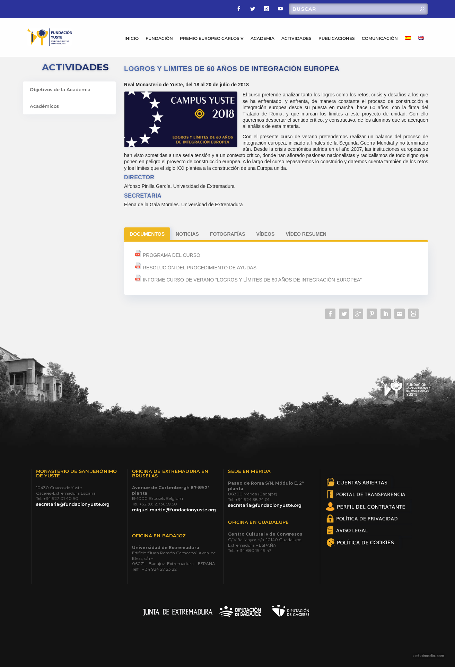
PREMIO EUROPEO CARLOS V (212, 38)
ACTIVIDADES (296, 38)
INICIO (131, 38)
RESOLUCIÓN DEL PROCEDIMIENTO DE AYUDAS (199, 267)
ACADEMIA (262, 38)
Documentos (147, 234)
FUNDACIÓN (159, 38)
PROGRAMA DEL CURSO (170, 255)
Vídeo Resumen (306, 234)
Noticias (187, 234)
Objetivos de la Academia (60, 89)
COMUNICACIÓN (380, 38)
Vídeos (265, 234)
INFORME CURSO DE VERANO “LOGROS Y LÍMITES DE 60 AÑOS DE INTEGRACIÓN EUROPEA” (252, 280)
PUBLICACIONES (336, 38)
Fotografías (227, 234)
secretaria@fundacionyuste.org (73, 504)
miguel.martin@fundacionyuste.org (174, 509)
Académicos (44, 106)
